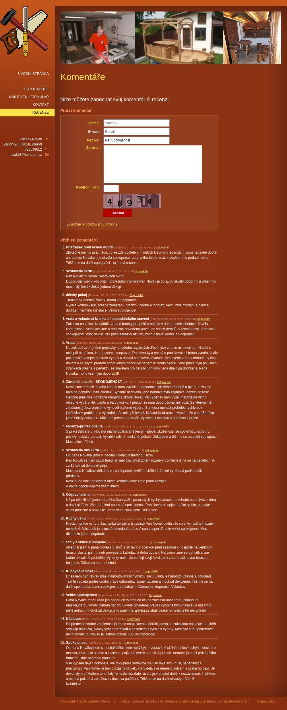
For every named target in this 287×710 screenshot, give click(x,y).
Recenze (40, 112)
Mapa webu (266, 701)
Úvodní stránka (33, 74)
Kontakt (41, 105)
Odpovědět (162, 247)
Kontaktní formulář (29, 97)
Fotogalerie (36, 89)
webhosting (190, 701)
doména (171, 701)
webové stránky (144, 701)
